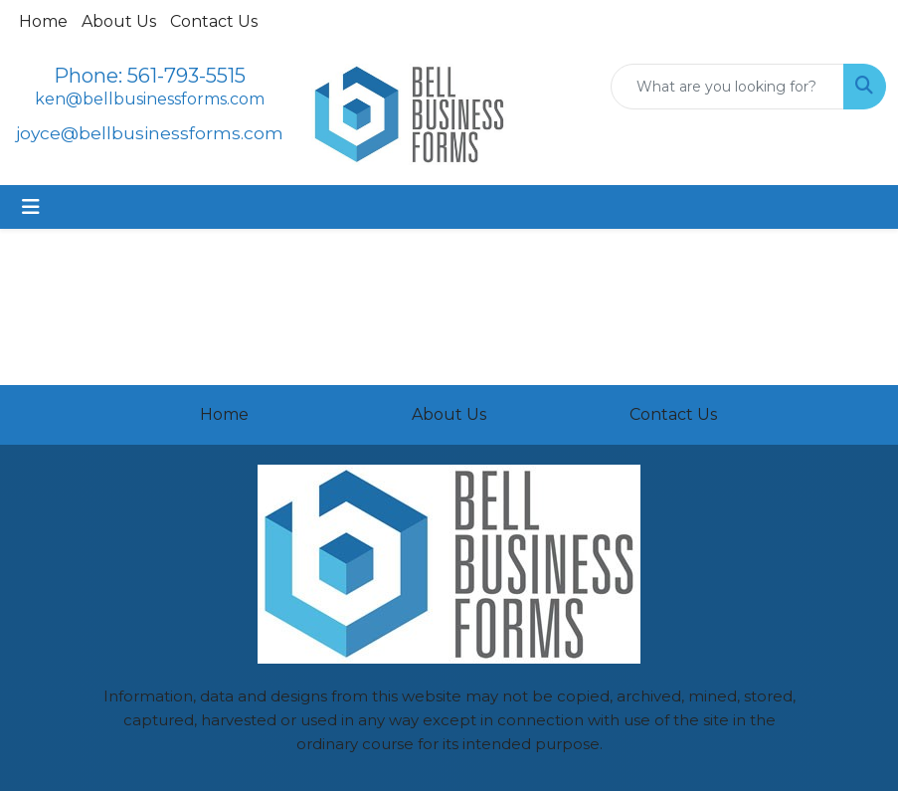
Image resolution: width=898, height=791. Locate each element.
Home (43, 21)
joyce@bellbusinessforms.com (149, 132)
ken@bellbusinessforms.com (150, 99)
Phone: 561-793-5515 (150, 76)
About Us (119, 21)
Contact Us (214, 21)
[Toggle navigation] (31, 207)
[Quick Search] (727, 86)
